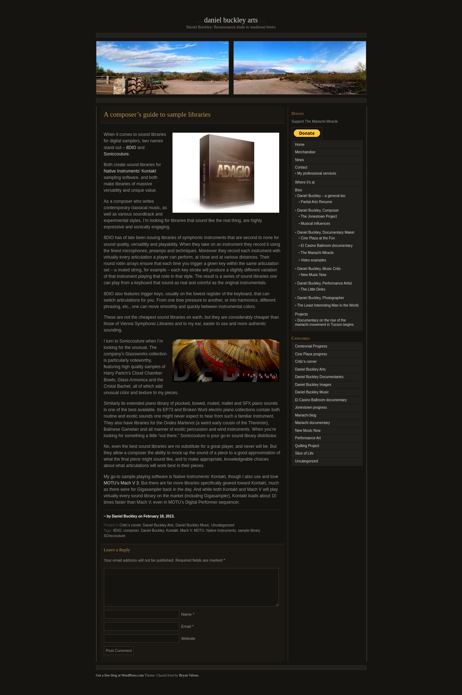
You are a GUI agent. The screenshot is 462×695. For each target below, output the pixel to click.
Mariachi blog (305, 415)
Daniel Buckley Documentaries (319, 377)
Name (188, 623)
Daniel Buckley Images (313, 385)
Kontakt (172, 530)
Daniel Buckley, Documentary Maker (326, 232)
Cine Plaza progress (311, 354)
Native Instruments (221, 530)
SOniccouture (115, 536)
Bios (298, 190)
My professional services (316, 173)
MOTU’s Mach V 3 (121, 483)
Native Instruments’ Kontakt (130, 171)
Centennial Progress (311, 346)
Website (188, 647)
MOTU (199, 530)
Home (300, 145)
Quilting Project (307, 446)
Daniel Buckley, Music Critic (319, 269)
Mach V (186, 530)
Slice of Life (304, 453)
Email (187, 635)
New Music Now (313, 275)
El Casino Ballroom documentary (327, 246)
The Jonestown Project (319, 216)
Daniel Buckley (152, 530)
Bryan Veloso (188, 684)
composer (131, 530)
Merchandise (305, 152)
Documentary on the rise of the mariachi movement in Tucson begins (324, 322)
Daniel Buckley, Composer (318, 210)
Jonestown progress (311, 407)
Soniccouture (116, 154)
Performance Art (308, 438)
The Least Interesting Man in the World (328, 305)
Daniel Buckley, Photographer (320, 298)
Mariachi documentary (312, 423)
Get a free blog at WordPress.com (120, 684)
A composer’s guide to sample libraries (157, 114)
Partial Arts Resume (316, 202)
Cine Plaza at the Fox (318, 238)
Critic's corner (130, 525)
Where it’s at (305, 182)
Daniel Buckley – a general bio (321, 196)
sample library (249, 530)
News (299, 160)
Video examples (313, 260)
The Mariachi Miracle (317, 253)
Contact (301, 167)
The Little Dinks (313, 289)
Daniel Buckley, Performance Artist (324, 283)
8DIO (131, 147)
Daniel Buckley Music (192, 525)
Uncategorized (222, 525)
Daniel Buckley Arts (231, 20)
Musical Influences (315, 224)
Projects (301, 314)
